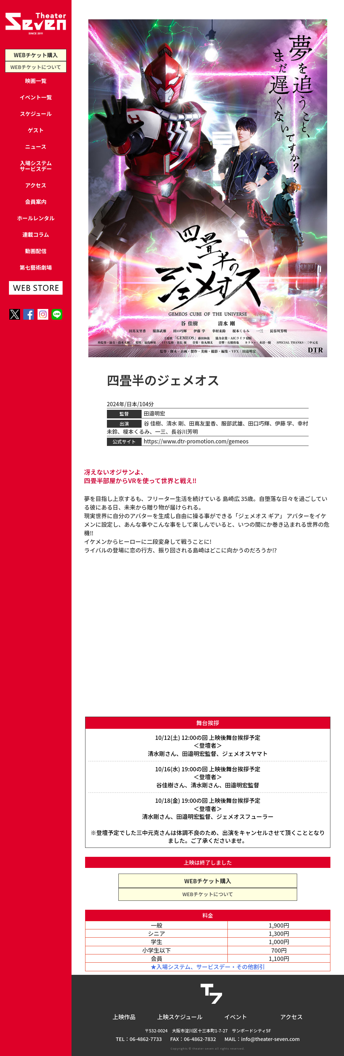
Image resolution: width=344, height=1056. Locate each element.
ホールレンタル (35, 218)
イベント (235, 1016)
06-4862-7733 (146, 1038)
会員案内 (35, 201)
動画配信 (35, 251)
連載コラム (36, 234)
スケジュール (36, 113)
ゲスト (36, 130)
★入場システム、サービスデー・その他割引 (208, 966)
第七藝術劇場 (36, 267)
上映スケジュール (180, 1016)
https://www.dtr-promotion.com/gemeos (196, 441)
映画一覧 (35, 80)
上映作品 (124, 1016)
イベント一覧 (36, 97)
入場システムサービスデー (36, 165)
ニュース (35, 146)
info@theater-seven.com (270, 1038)
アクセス (35, 185)
